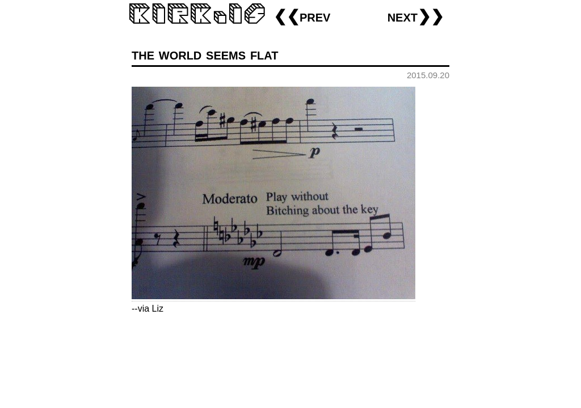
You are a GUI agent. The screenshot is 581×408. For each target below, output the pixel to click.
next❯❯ (416, 16)
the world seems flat (205, 54)
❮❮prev (301, 16)
